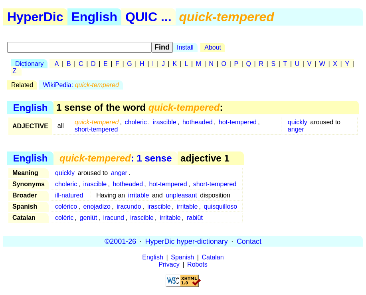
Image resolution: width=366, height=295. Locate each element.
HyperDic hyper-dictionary (186, 241)
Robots (197, 264)
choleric (136, 122)
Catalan (213, 257)
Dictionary (29, 63)
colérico (66, 206)
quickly (297, 122)
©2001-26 (120, 241)
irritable (138, 195)
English (94, 17)
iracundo (129, 206)
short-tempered (96, 129)
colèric (64, 217)
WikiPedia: (81, 85)
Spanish (182, 257)
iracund (113, 217)
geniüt (88, 217)
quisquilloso (220, 206)
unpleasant (181, 195)
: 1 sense (115, 158)
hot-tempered (238, 122)
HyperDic (35, 17)
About (212, 47)
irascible (164, 122)
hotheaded (197, 122)
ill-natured (69, 195)
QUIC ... (148, 17)
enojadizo (97, 206)
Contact (249, 241)
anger (296, 129)
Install (185, 47)
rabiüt (195, 217)
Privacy (168, 264)
